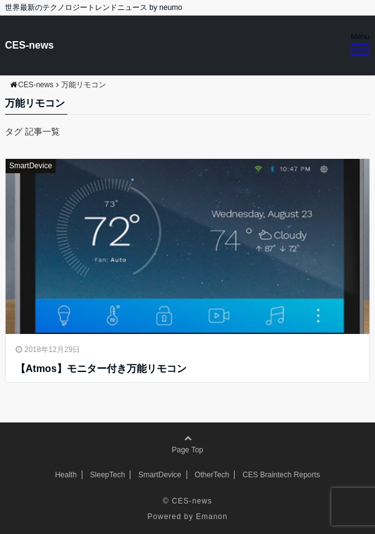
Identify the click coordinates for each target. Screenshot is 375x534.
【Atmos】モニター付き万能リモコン (101, 368)
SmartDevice (30, 165)
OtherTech (212, 474)
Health (66, 474)
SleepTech (107, 474)
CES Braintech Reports (281, 474)
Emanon (212, 516)
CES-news (29, 45)
